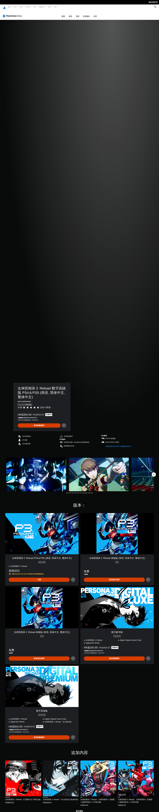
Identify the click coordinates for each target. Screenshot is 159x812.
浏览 (95, 14)
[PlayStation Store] (13, 14)
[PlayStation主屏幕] (4, 6)
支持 (55, 7)
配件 (34, 7)
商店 (49, 7)
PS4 (20, 7)
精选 (70, 14)
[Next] (154, 472)
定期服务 (86, 14)
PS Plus (27, 7)
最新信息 (41, 7)
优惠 (77, 14)
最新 (63, 14)
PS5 (15, 7)
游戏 (9, 7)
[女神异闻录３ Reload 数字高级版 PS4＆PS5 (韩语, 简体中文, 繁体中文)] (36, 472)
